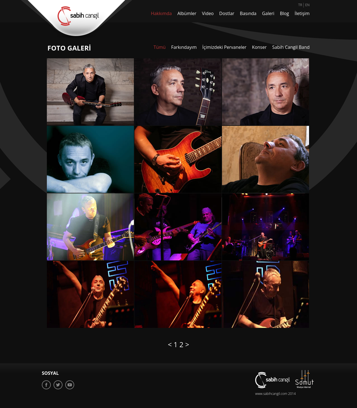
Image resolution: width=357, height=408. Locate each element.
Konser (259, 47)
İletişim (302, 13)
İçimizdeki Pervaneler (224, 47)
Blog (284, 13)
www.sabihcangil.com (271, 393)
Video (208, 13)
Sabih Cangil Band (291, 47)
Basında (248, 13)
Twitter (58, 384)
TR (300, 5)
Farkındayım (184, 47)
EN (307, 5)
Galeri (268, 13)
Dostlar (226, 13)
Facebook (46, 384)
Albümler (186, 13)
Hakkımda (161, 13)
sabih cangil (76, 20)
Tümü (160, 47)
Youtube (69, 384)
